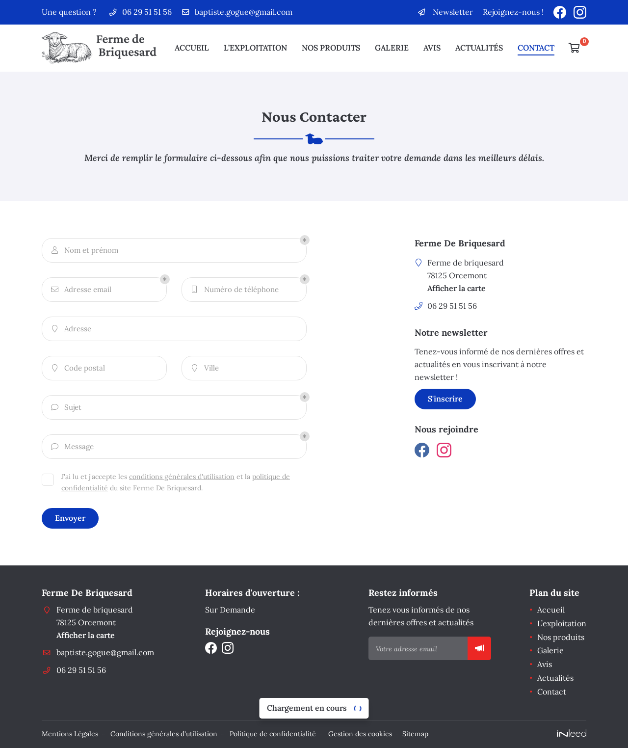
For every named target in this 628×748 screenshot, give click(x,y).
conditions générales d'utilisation (182, 476)
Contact (536, 48)
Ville (204, 368)
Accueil (192, 48)
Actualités (479, 48)
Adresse (70, 329)
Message (72, 447)
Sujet (65, 407)
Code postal (77, 368)
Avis (432, 48)
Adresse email (80, 290)
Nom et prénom (84, 250)
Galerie (392, 48)
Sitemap (415, 733)
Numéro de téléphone (234, 290)
